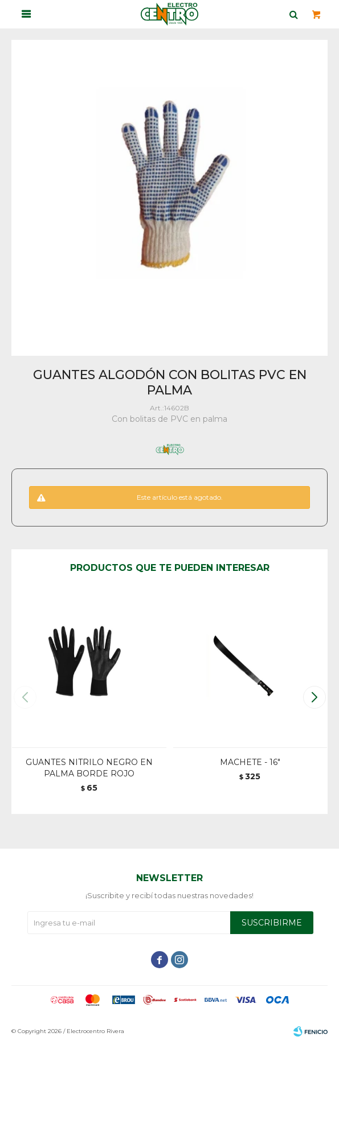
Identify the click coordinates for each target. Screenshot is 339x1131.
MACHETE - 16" (250, 762)
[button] (314, 697)
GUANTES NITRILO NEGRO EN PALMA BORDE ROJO (89, 768)
